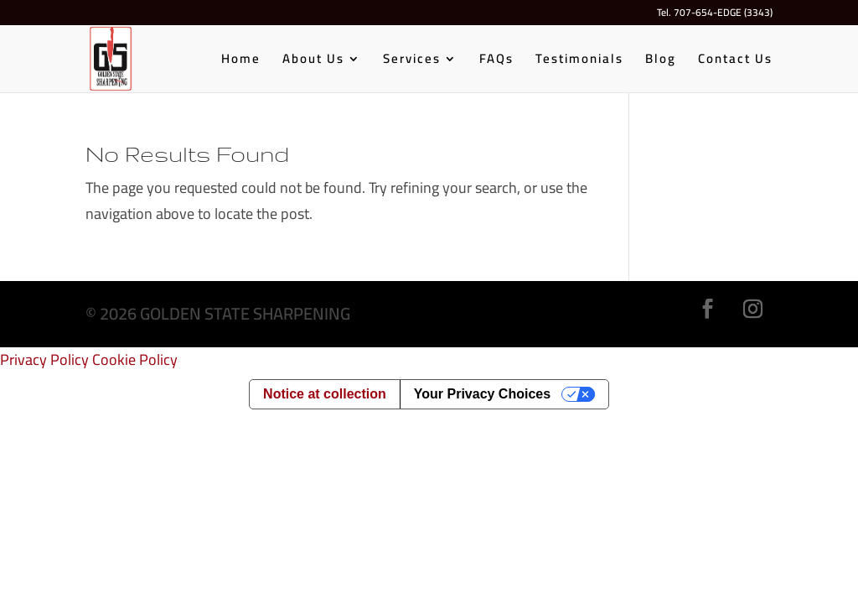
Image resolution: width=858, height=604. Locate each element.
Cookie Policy (135, 359)
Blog (660, 61)
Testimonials (579, 61)
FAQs (496, 61)
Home (241, 61)
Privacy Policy (44, 359)
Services (412, 61)
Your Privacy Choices (482, 394)
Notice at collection (324, 394)
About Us (313, 61)
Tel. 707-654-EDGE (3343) (715, 15)
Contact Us (735, 61)
